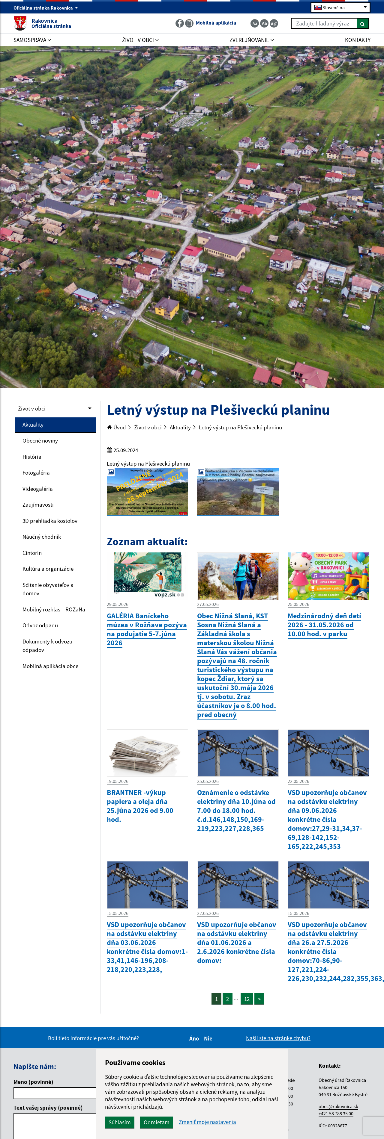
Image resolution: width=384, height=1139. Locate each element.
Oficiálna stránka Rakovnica (46, 8)
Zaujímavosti (38, 504)
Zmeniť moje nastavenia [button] (207, 1122)
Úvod (116, 427)
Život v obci (32, 408)
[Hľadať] (363, 23)
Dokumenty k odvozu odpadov (47, 646)
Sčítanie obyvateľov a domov (48, 589)
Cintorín (32, 552)
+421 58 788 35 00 (336, 1114)
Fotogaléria (36, 472)
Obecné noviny (40, 440)
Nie (209, 1038)
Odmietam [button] (157, 1122)
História (31, 456)
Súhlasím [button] (120, 1122)
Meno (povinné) (33, 1081)
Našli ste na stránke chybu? (278, 1038)
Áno (195, 1038)
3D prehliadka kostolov (49, 520)
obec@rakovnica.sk (338, 1106)
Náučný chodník (41, 536)
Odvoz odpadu (40, 625)
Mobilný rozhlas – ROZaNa (53, 609)
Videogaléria (37, 488)
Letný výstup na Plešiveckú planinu (240, 427)
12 (247, 998)
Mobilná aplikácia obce (50, 666)
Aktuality (33, 424)
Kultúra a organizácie (48, 568)
